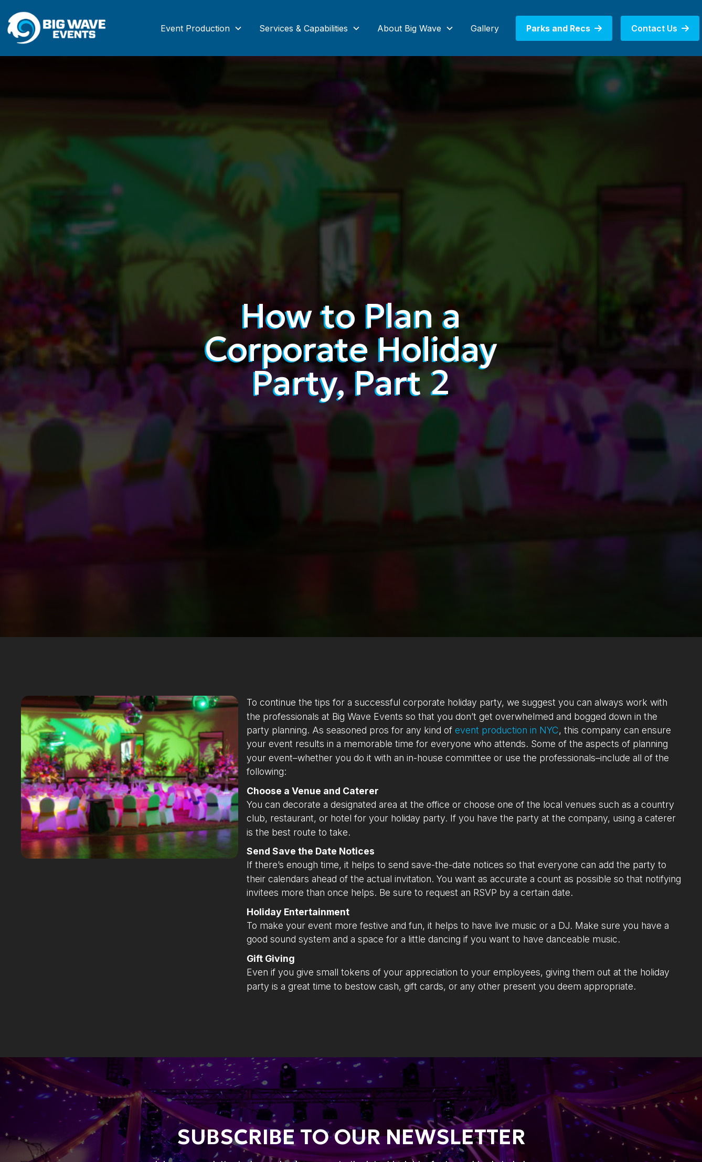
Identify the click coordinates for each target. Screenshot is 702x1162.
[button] (201, 28)
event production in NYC (507, 730)
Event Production (195, 28)
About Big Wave (409, 28)
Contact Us (660, 28)
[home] (58, 28)
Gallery (485, 28)
